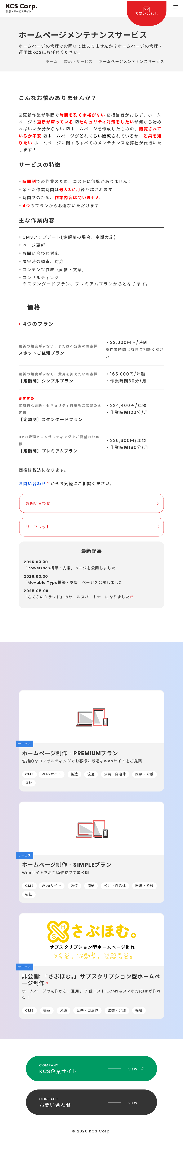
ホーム (52, 61)
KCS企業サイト (91, 1076)
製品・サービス (78, 61)
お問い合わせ (144, 17)
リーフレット (38, 528)
